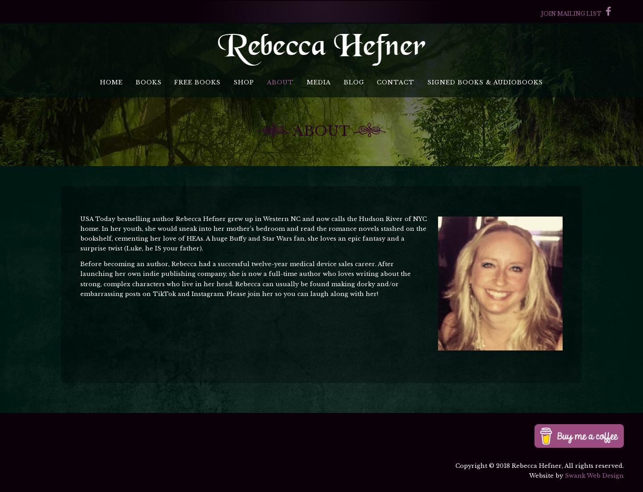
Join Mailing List (571, 13)
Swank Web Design (594, 475)
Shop (244, 82)
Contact (395, 82)
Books (149, 82)
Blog (354, 82)
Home (111, 82)
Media (319, 82)
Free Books (197, 82)
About (280, 82)
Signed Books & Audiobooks (485, 82)
